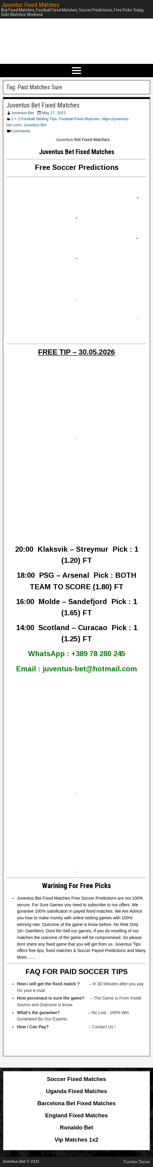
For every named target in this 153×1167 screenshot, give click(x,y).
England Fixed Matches (76, 1115)
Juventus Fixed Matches (30, 4)
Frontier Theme (137, 1162)
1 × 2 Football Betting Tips (34, 119)
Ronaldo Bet (76, 1127)
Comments (20, 131)
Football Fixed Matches (79, 119)
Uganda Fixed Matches (76, 1091)
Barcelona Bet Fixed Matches (76, 1103)
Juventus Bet (22, 113)
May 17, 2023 (54, 113)
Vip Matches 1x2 (77, 1139)
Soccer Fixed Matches (76, 1079)
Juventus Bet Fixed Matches (43, 105)
